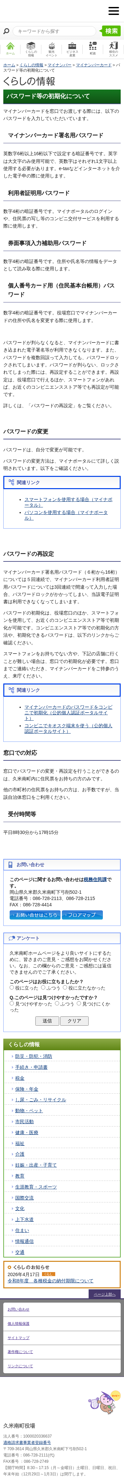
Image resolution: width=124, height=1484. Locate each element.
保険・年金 (26, 1089)
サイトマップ (18, 1338)
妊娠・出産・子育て (36, 1165)
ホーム (9, 65)
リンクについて (20, 1366)
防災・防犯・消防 (33, 1056)
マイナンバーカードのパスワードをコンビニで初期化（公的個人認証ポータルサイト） (68, 712)
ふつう (54, 988)
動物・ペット (29, 1110)
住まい (22, 1230)
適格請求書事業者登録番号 (27, 1442)
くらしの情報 (31, 65)
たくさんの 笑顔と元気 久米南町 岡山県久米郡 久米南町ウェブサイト (38, 11)
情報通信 (24, 1241)
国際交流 (24, 1197)
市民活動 (24, 1121)
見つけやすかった (33, 1003)
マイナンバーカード (94, 65)
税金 (19, 1078)
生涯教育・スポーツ (36, 1187)
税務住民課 (95, 879)
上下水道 (24, 1219)
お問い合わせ (18, 1309)
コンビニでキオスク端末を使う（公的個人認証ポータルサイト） (68, 728)
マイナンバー (59, 65)
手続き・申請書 (31, 1067)
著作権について (20, 1352)
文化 (19, 1208)
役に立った (26, 988)
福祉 (19, 1143)
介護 (19, 1154)
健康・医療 (26, 1132)
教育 (19, 1176)
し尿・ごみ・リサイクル (40, 1099)
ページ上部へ (105, 1294)
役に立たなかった (86, 988)
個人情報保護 (18, 1323)
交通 (19, 1252)
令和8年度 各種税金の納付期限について (51, 1280)
